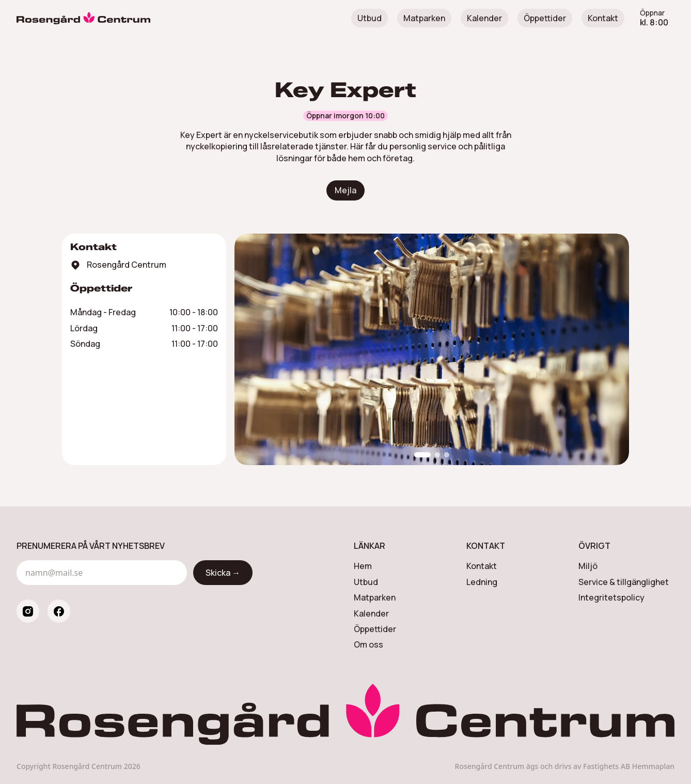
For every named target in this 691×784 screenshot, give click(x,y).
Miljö (588, 566)
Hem (363, 566)
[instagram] (28, 610)
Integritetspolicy (611, 597)
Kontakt (603, 18)
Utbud (369, 18)
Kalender (484, 18)
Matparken (424, 18)
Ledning (481, 582)
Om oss (368, 644)
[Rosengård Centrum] (83, 18)
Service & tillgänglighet (623, 582)
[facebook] (59, 610)
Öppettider (545, 18)
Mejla (345, 190)
